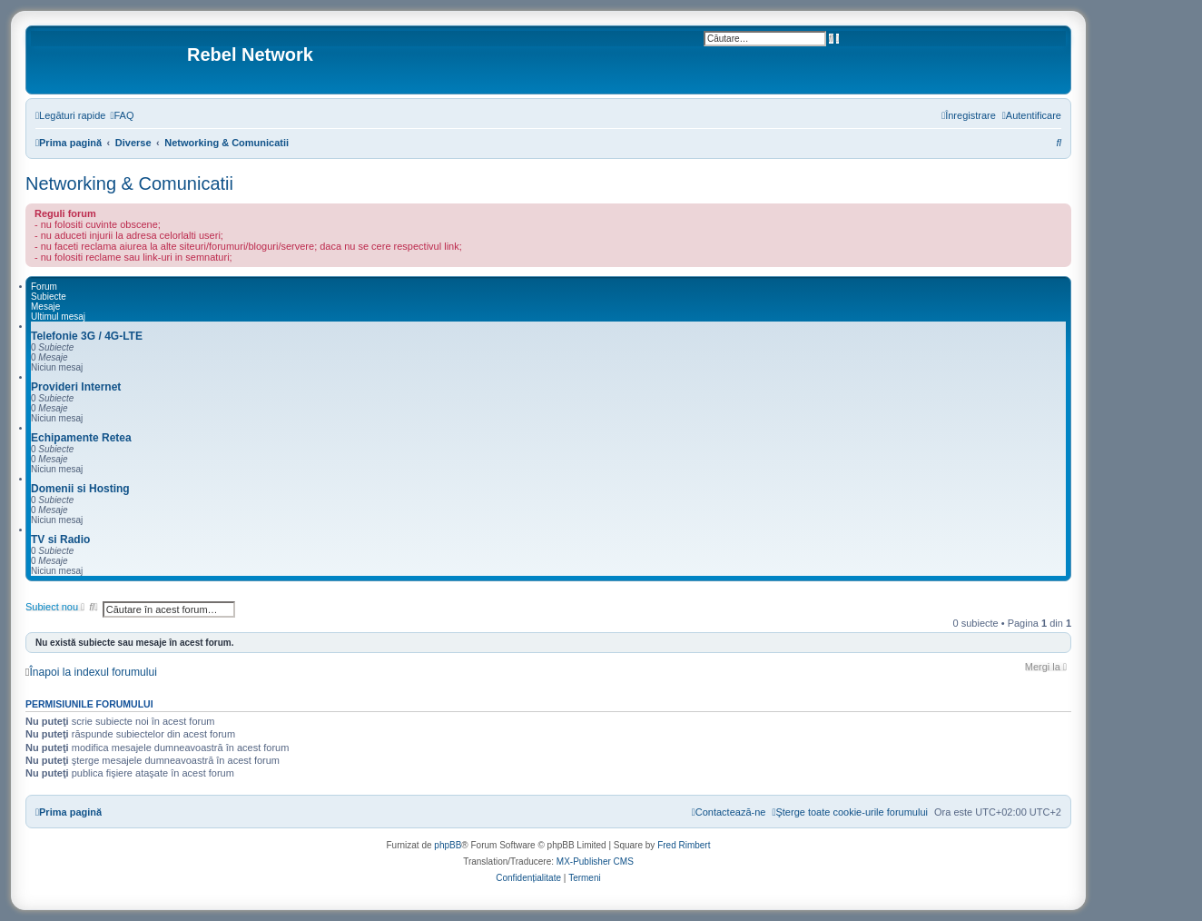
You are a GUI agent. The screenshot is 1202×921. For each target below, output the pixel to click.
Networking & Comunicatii (129, 183)
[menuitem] (121, 115)
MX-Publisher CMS (595, 862)
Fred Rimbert (683, 845)
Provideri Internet (76, 387)
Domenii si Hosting (80, 488)
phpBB (447, 845)
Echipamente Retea (81, 437)
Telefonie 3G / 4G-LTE (87, 336)
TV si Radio (60, 539)
